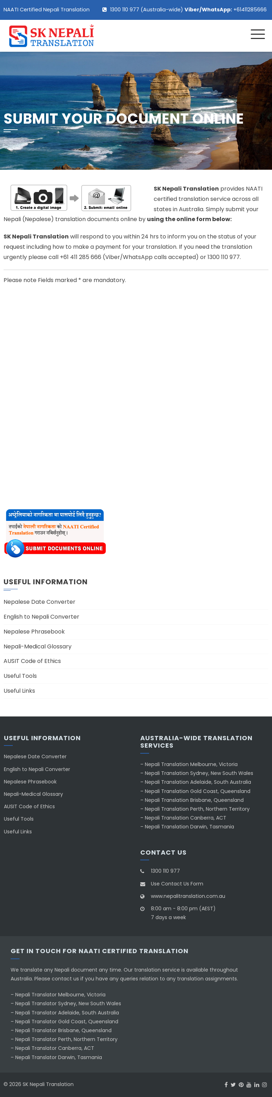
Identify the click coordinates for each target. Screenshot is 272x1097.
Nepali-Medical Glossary (38, 646)
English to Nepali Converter (41, 617)
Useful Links (19, 691)
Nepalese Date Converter (39, 602)
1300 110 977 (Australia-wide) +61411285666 (188, 9)
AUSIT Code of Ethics (32, 661)
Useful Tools (20, 676)
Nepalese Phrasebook (34, 632)
